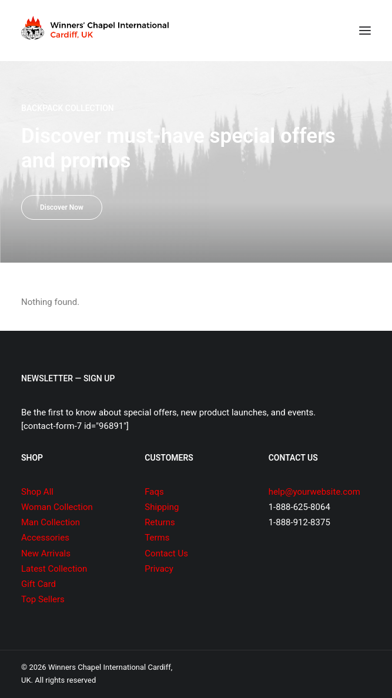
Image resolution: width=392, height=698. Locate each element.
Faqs (154, 491)
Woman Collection (57, 507)
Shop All (37, 491)
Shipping (162, 507)
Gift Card (38, 584)
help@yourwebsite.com (314, 491)
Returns (160, 522)
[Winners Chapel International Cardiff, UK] (96, 30)
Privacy (159, 568)
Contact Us (166, 553)
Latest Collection (54, 568)
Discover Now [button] (61, 207)
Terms (157, 537)
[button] (365, 30)
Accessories (45, 537)
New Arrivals (46, 553)
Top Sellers (43, 599)
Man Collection (50, 522)
